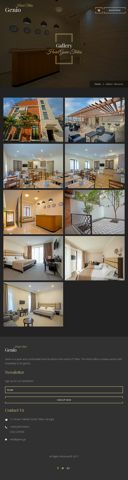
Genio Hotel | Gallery (33, 120)
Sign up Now (64, 400)
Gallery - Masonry (114, 84)
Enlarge (95, 120)
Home (98, 84)
